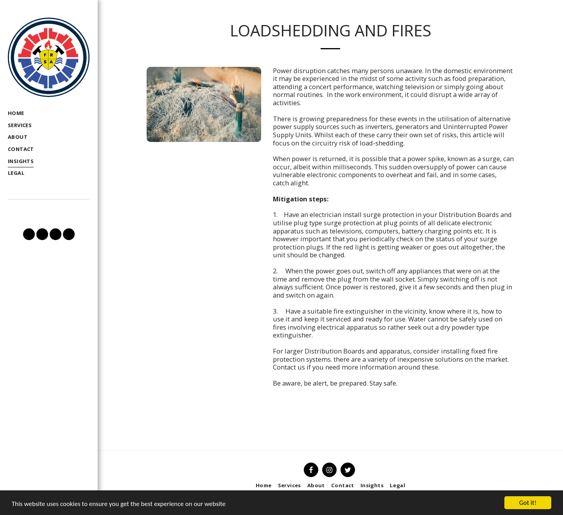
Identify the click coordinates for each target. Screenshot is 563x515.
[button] (29, 234)
